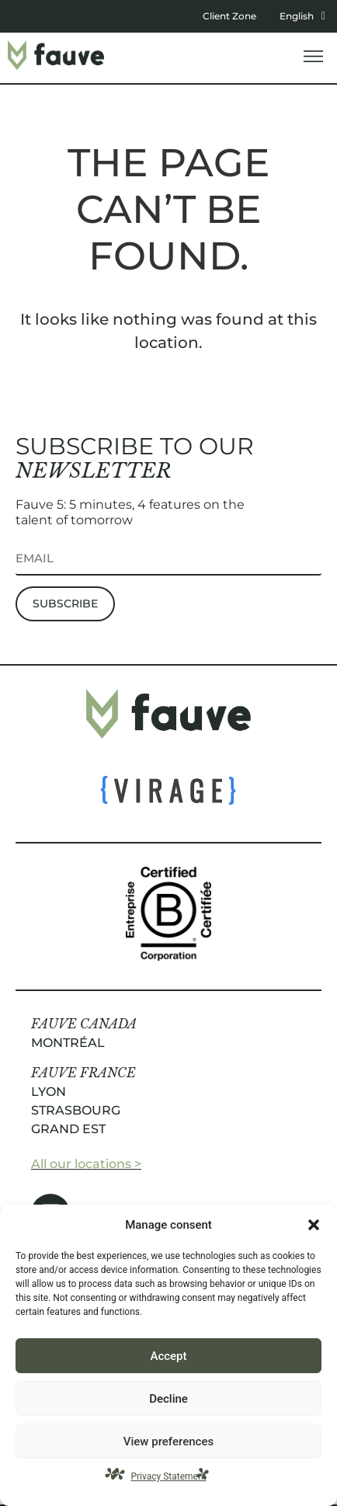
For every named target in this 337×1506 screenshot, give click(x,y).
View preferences (168, 1442)
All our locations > (86, 1163)
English (302, 16)
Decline (168, 1399)
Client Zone (229, 16)
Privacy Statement (168, 1476)
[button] (313, 1225)
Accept (168, 1356)
